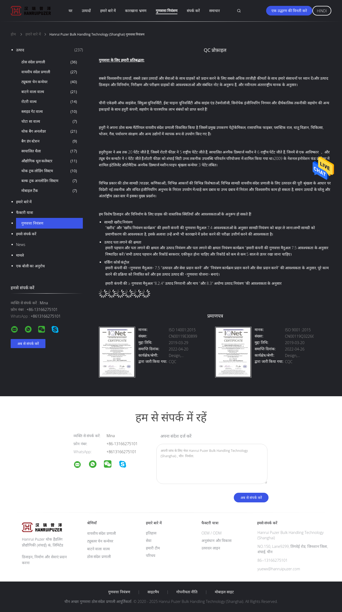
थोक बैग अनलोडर (49, 131)
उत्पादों (86, 10)
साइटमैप (153, 592)
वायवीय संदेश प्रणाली (49, 72)
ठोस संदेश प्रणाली (49, 62)
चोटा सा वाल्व (49, 121)
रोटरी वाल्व (49, 101)
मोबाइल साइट (224, 592)
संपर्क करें (193, 10)
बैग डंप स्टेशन (49, 141)
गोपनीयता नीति (187, 592)
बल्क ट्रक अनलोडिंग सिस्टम (49, 181)
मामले (20, 255)
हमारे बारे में (108, 10)
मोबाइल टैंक (49, 190)
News (20, 244)
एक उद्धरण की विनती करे (289, 10)
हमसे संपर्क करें (26, 233)
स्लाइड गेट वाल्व (49, 111)
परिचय (150, 555)
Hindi (322, 10)
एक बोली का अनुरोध (30, 265)
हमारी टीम (153, 548)
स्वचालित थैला (49, 151)
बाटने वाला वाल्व (49, 91)
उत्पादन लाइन (210, 548)
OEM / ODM (211, 533)
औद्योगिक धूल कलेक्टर (49, 161)
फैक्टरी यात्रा (24, 212)
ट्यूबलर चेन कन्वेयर (49, 82)
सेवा (148, 540)
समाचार (214, 10)
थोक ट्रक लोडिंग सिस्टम (49, 171)
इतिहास (151, 533)
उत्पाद (49, 50)
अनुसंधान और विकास (216, 540)
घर (70, 10)
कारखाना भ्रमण (135, 10)
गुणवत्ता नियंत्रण (167, 10)
